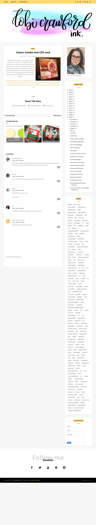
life (78, 315)
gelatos (86, 286)
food (69, 281)
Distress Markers (72, 265)
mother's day (80, 326)
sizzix (78, 355)
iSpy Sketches (71, 305)
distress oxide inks (72, 268)
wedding (83, 402)
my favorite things (72, 328)
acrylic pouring (72, 207)
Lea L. (14, 188)
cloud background (72, 241)
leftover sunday (72, 315)
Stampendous (84, 360)
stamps (79, 365)
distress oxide (81, 265)
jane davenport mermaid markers (75, 307)
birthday (70, 220)
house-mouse (71, 299)
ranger (69, 349)
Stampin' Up (70, 363)
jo (13, 206)
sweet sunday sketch (73, 371)
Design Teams (23, 1)
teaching (70, 378)
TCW (81, 376)
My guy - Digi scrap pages (77, 138)
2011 (70, 108)
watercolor (77, 400)
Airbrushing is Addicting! (76, 141)
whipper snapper (82, 405)
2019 (70, 90)
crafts (79, 249)
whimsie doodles (72, 405)
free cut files (75, 281)
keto (81, 310)
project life (70, 347)
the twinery (84, 386)
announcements (82, 212)
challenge (70, 233)
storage (77, 368)
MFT (83, 320)
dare (69, 257)
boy (83, 223)
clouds (81, 241)
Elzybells (75, 273)
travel (83, 392)
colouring (77, 244)
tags (85, 371)
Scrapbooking (76, 352)
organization (82, 334)
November (73, 121)
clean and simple (72, 238)
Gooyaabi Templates (35, 480)
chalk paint (74, 228)
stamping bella (85, 363)
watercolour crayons (73, 402)
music (86, 326)
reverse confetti (83, 349)
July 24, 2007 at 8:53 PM (18, 160)
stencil (84, 365)
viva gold (70, 400)
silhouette (84, 352)
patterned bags (71, 341)
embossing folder (72, 275)
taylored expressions (73, 376)
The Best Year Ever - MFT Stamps (14, 139)
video (78, 397)
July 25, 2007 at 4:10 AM (18, 190)
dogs (87, 268)
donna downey (71, 270)
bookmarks (77, 223)
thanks (76, 381)
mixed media (84, 323)
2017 (70, 94)
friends (82, 281)
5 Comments (41, 56)
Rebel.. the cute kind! (75, 177)
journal (76, 310)
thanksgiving (83, 381)
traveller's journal (72, 394)
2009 (70, 112)
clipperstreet (81, 238)
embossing (82, 273)
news (77, 331)
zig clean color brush (78, 408)
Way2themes (17, 480)
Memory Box (77, 320)
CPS (13, 64)
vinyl (83, 397)
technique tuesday (78, 378)
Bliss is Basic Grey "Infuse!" (77, 162)
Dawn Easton (17, 158)
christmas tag (71, 236)
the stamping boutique (73, 386)
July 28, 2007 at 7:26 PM (18, 208)
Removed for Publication (76, 168)
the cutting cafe (79, 384)
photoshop (70, 344)
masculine (70, 320)
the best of (70, 384)
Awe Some (73, 133)
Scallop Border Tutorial (76, 174)
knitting (87, 310)
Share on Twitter (36, 105)
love (83, 315)
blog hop (70, 223)
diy (79, 268)
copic (83, 244)
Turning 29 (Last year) (76, 180)
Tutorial (81, 394)
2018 (70, 92)
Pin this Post (49, 105)
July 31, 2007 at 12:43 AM (18, 222)
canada (69, 225)
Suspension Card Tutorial (76, 156)
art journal (70, 215)
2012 (70, 106)
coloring (70, 244)
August (72, 128)
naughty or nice (83, 328)
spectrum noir (80, 357)
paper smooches (72, 339)
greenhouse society (77, 291)
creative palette (72, 252)
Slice (69, 357)
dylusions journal (81, 270)
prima (82, 344)
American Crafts (72, 209)
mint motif (70, 323)
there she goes (71, 389)
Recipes (75, 349)
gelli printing (71, 289)
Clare (14, 174)
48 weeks (70, 204)
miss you (77, 323)
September (73, 126)
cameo (87, 223)
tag (81, 371)
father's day (71, 278)
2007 (70, 117)
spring (69, 360)
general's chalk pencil (82, 289)
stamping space (71, 365)
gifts (69, 291)
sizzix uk (83, 355)
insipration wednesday (73, 302)
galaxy (80, 283)
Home (6, 1)
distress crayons (72, 262)
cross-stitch (81, 252)
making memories (72, 318)
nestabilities (71, 331)
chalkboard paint (84, 231)
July (71, 130)
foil (88, 278)
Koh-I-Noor (70, 312)
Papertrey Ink (81, 339)
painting (74, 336)
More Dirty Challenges (76, 144)
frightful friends (72, 283)
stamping (77, 363)
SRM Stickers (76, 360)
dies (74, 260)
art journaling (79, 215)
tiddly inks (70, 392)
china (76, 233)
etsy (79, 275)
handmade (79, 297)
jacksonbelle (79, 305)
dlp (83, 268)
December (73, 119)
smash (73, 357)
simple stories (71, 355)
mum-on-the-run (18, 220)
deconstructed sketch (83, 257)
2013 (70, 103)
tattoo (79, 373)
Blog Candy (77, 220)
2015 (70, 99)
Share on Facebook (19, 105)
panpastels (81, 336)
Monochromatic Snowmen (77, 165)
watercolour (86, 400)
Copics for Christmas (75, 171)
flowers (83, 278)
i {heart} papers (80, 299)
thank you (70, 381)
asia (86, 215)
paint (69, 336)
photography (80, 341)
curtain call (71, 254)
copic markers (71, 246)
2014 (70, 101)
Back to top (87, 480)
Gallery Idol (71, 286)
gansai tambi (79, 286)
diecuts (69, 260)
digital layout (80, 260)
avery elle (70, 217)
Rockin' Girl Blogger (75, 159)
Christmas (82, 233)
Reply (59, 167)
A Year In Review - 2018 (31, 139)
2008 (70, 115)
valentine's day (71, 397)
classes (78, 236)
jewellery (70, 310)
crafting (74, 249)
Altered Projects (82, 207)
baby (76, 217)
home (85, 297)
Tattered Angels (72, 373)
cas (68, 228)
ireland (82, 302)
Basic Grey (81, 217)
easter (69, 273)
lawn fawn (77, 312)
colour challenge (15, 62)
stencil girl (70, 368)
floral (77, 278)
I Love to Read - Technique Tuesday (50, 139)
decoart (74, 257)
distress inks (81, 262)
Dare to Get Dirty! (75, 147)
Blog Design (85, 220)
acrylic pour (77, 204)
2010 (70, 110)
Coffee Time (73, 136)
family (84, 275)
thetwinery (79, 389)
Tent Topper (73, 150)
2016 (70, 97)
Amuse (79, 209)
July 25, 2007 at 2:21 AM (18, 176)
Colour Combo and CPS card (77, 153)
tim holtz (77, 392)
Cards (32, 48)
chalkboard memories (73, 231)
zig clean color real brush (74, 410)
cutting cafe (79, 254)
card (74, 225)
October (72, 124)
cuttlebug (86, 254)
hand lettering (71, 297)
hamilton (85, 294)
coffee (86, 241)
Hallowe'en (70, 294)
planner (77, 344)
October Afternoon (72, 334)
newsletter (83, 331)
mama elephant (81, 318)
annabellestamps (72, 212)
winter (69, 408)
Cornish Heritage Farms (82, 246)
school (69, 352)
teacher (86, 376)
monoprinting (71, 326)
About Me (13, 1)
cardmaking (80, 225)
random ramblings (79, 347)
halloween (77, 294)
